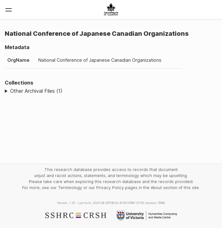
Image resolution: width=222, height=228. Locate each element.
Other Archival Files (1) (36, 91)
